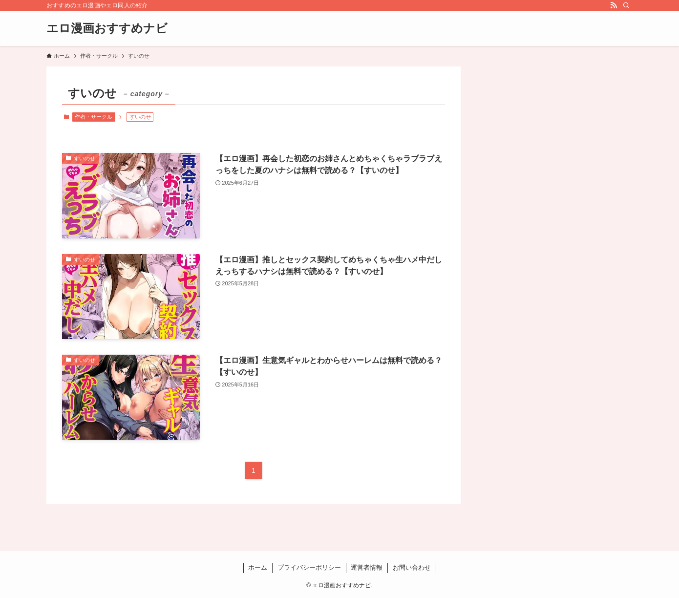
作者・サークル (93, 117)
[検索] (626, 5)
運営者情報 (366, 567)
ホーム (257, 567)
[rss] (613, 5)
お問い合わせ (412, 567)
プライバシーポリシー (309, 567)
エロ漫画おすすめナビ (107, 28)
